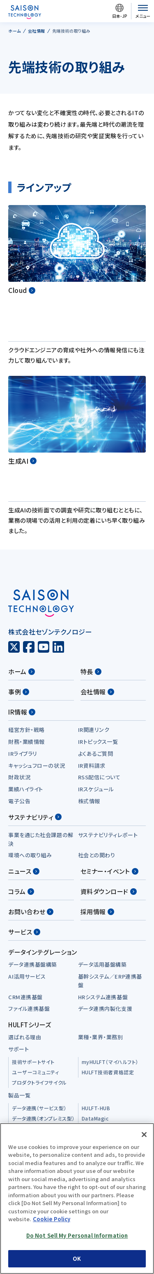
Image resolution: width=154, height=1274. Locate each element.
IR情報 (21, 638)
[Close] (144, 1134)
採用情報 (97, 837)
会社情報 (97, 617)
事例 (18, 617)
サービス (24, 858)
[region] (77, 1198)
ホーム (21, 597)
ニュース (23, 797)
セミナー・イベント (109, 797)
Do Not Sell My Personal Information (77, 1235)
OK (77, 1258)
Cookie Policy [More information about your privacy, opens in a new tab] (51, 1219)
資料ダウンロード (108, 817)
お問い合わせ (30, 837)
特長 (90, 597)
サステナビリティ (35, 743)
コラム (21, 817)
